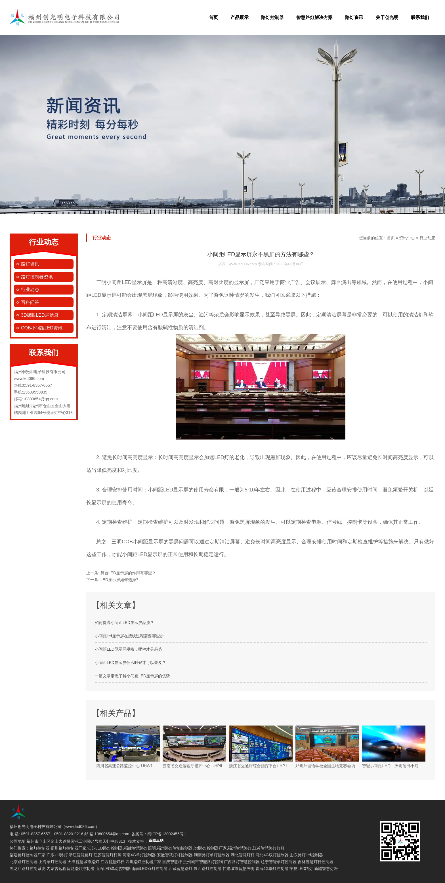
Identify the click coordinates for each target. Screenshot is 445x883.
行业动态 (30, 289)
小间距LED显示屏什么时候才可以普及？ (130, 662)
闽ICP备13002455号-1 (167, 834)
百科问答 (30, 302)
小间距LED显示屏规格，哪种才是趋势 (128, 649)
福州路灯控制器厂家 (68, 848)
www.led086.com (243, 264)
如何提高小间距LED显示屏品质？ (124, 622)
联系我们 (420, 17)
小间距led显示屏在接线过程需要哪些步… (131, 636)
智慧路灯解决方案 (314, 17)
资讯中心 (407, 238)
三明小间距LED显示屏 (121, 282)
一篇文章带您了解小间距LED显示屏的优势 (132, 676)
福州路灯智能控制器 (175, 848)
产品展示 (239, 17)
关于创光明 (387, 17)
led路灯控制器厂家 (210, 848)
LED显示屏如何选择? (118, 579)
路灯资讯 (354, 17)
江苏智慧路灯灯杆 (269, 848)
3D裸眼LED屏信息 (39, 315)
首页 (213, 17)
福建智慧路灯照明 (140, 848)
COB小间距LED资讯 (41, 327)
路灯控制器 (272, 17)
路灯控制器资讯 (37, 276)
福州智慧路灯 (240, 848)
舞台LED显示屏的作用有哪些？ (127, 573)
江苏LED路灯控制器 (105, 848)
